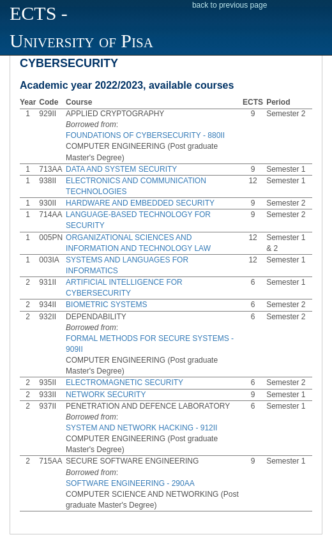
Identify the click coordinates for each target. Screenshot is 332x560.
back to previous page (229, 5)
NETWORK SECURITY (106, 394)
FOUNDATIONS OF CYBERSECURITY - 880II (145, 135)
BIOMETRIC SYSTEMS (106, 304)
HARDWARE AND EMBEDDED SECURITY (140, 203)
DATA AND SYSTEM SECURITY (121, 169)
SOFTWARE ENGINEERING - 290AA (130, 483)
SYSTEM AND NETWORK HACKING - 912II (141, 427)
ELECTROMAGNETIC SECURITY (124, 382)
